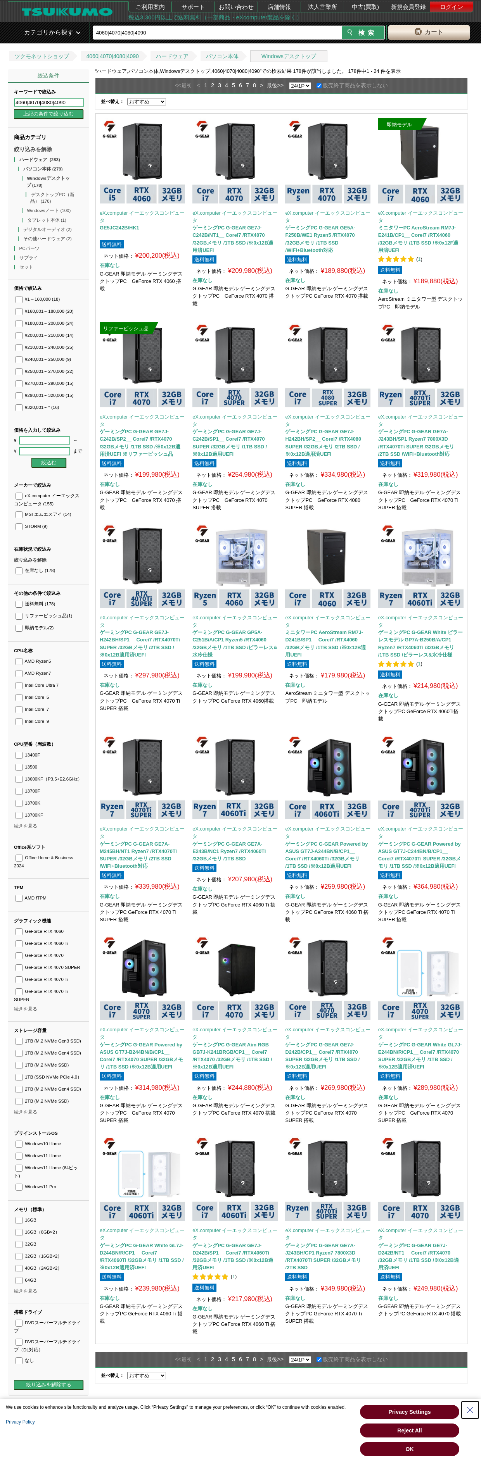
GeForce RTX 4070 (40, 955)
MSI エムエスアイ (43, 514)
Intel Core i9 (32, 721)
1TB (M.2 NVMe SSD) (42, 1065)
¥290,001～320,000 (45, 395)
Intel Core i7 (32, 709)
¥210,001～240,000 (45, 347)
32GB (26, 1244)
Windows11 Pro (36, 1186)
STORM (32, 526)
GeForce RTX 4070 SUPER (48, 967)
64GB (26, 1280)
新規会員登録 (408, 6)
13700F (28, 791)
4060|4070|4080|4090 (112, 56)
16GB (26, 1220)
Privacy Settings (410, 1412)
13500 (26, 767)
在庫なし (35, 570)
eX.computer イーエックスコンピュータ (142, 216)
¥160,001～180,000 (45, 311)
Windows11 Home (38, 1155)
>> (280, 85)
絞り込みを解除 (33, 149)
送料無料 (35, 603)
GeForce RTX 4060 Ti (42, 943)
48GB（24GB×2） (39, 1268)
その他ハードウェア (47, 238)
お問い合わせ (236, 6)
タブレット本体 (46, 220)
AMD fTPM (31, 898)
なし (25, 1360)
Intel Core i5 (32, 697)
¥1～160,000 (38, 299)
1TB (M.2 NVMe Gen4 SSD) (48, 1053)
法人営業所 (322, 6)
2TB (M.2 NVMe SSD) (42, 1101)
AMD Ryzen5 (33, 661)
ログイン (451, 6)
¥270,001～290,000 (45, 383)
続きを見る (25, 826)
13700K (28, 803)
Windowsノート (49, 210)
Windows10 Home (38, 1143)
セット (27, 267)
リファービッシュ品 (44, 616)
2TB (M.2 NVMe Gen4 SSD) (48, 1089)
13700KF (29, 815)
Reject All (409, 1430)
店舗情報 (279, 6)
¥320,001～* (37, 407)
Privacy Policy (20, 1422)
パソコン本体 (222, 56)
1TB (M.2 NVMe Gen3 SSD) (48, 1041)
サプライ (29, 257)
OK (410, 1449)
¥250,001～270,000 (45, 371)
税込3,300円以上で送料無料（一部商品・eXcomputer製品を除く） (215, 17)
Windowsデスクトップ (288, 56)
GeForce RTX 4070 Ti (42, 979)
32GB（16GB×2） (39, 1256)
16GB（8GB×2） (38, 1232)
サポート (193, 6)
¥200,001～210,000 (45, 335)
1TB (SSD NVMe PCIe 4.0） (49, 1077)
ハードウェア (172, 56)
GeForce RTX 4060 (40, 931)
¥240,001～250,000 (43, 359)
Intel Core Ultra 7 (37, 685)
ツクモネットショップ (42, 56)
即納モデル (35, 628)
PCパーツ (30, 248)
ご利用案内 (150, 6)
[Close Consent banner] (470, 1409)
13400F (28, 755)
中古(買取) (365, 6)
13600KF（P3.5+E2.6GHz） (49, 779)
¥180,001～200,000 (45, 323)
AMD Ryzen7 (33, 673)
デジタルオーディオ (47, 229)
